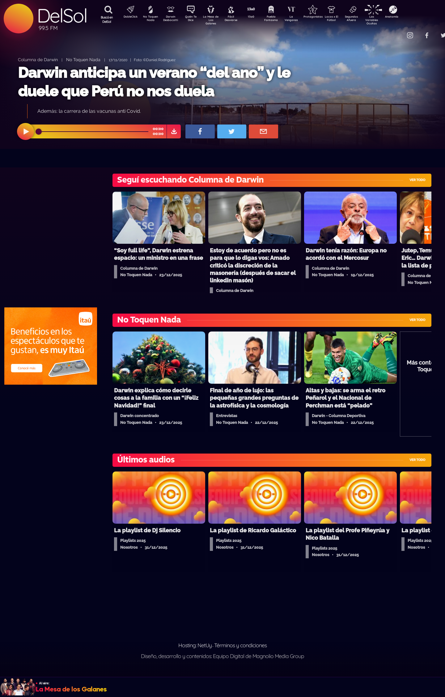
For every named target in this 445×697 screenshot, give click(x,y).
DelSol (62, 15)
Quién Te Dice (193, 19)
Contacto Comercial (397, 32)
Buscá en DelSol (107, 19)
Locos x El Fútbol (344, 19)
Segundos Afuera (366, 19)
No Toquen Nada (149, 19)
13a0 (258, 17)
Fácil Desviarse (236, 19)
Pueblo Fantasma (280, 19)
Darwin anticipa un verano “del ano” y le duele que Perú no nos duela (154, 81)
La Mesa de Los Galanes (214, 20)
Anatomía (410, 17)
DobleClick (128, 17)
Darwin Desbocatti (171, 19)
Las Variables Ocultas (388, 20)
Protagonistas (323, 17)
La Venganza (301, 19)
